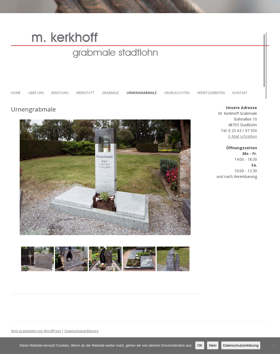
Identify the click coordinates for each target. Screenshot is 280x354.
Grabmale (110, 92)
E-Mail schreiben (242, 136)
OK (199, 345)
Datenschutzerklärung (81, 331)
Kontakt (239, 92)
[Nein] (273, 346)
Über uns (36, 92)
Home (16, 92)
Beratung (60, 92)
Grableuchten (176, 92)
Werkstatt (85, 92)
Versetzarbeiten (211, 92)
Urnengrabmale (142, 92)
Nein (212, 345)
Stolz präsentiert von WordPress (36, 331)
